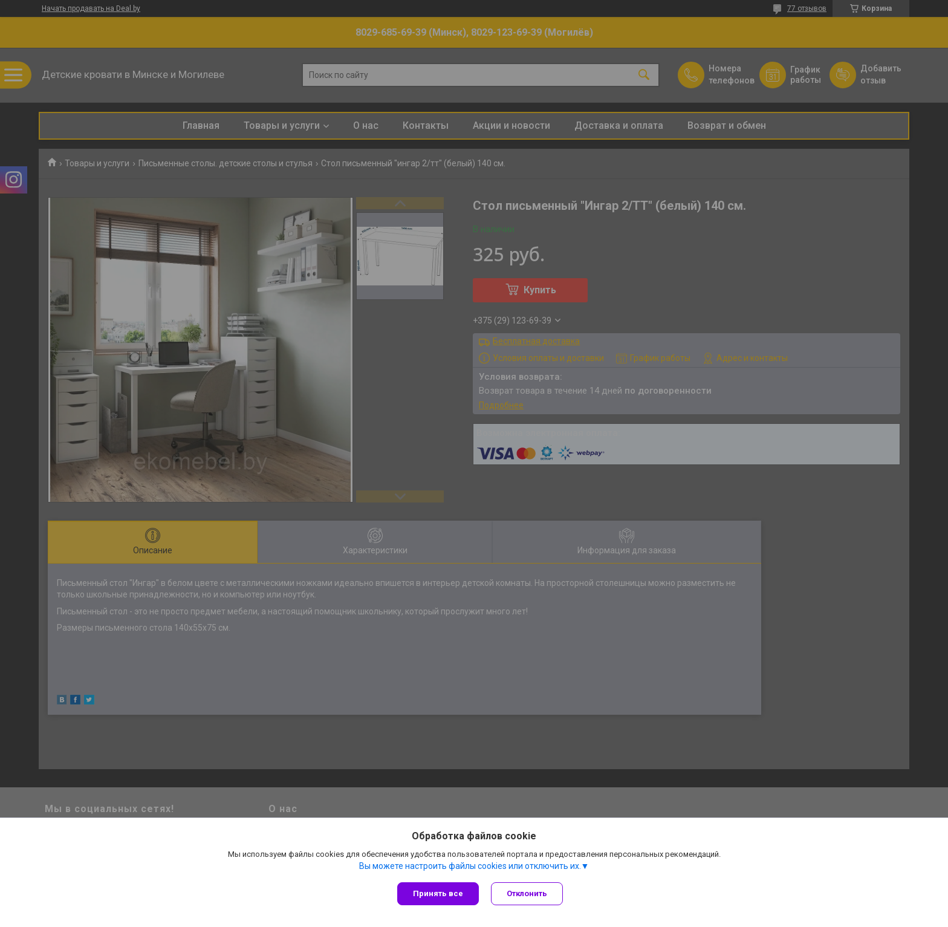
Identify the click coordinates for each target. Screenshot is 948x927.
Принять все (438, 893)
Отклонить (527, 893)
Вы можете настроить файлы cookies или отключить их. (470, 866)
